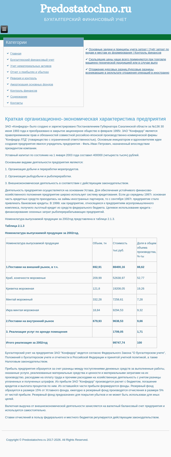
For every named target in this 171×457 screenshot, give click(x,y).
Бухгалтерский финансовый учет (32, 59)
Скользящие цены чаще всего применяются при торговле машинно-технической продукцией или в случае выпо (126, 61)
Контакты (16, 103)
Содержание (18, 96)
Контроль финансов (23, 90)
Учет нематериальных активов (30, 66)
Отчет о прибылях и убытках (29, 72)
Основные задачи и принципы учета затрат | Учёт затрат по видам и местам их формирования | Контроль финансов (127, 51)
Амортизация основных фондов (31, 84)
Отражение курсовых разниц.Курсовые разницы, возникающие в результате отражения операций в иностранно (127, 71)
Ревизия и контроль (23, 78)
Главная (15, 53)
